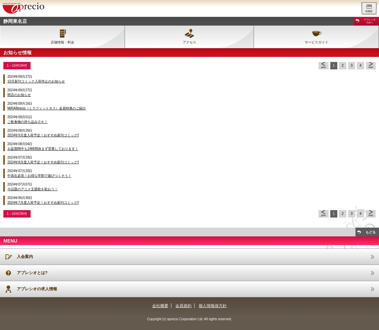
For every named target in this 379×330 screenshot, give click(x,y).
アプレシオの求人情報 (37, 289)
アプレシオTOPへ (370, 21)
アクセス (189, 42)
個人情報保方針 (213, 305)
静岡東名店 (15, 21)
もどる (371, 232)
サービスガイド (316, 42)
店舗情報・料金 (62, 42)
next (371, 67)
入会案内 (25, 256)
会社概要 (160, 305)
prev (323, 67)
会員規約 (183, 305)
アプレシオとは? (32, 272)
